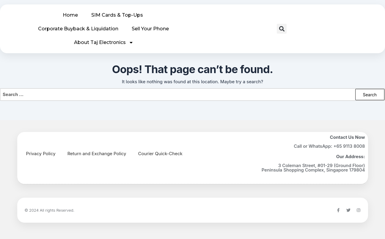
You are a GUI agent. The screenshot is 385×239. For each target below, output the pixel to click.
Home (70, 15)
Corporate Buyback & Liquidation (78, 29)
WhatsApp (320, 146)
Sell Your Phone (150, 29)
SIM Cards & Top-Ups (117, 15)
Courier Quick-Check (160, 153)
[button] (282, 29)
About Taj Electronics (103, 42)
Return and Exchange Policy (96, 153)
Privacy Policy (41, 153)
